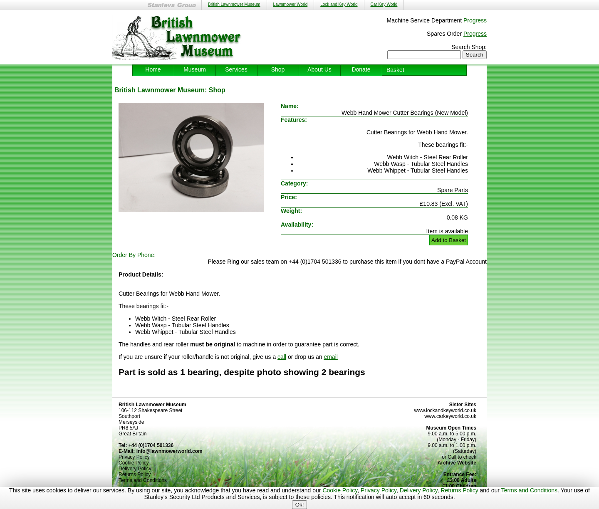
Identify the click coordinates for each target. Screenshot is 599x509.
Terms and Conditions (529, 490)
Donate (360, 69)
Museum (194, 69)
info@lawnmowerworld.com (169, 451)
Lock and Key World (338, 4)
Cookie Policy (339, 490)
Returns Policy (459, 490)
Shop (278, 69)
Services (236, 69)
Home (153, 69)
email (330, 356)
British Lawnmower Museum (234, 4)
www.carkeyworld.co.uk (450, 416)
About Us (319, 69)
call (281, 356)
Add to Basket (448, 240)
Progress (475, 20)
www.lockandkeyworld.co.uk (445, 410)
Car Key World (384, 4)
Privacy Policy (378, 490)
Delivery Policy (419, 490)
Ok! (299, 505)
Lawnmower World (290, 4)
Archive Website (457, 463)
